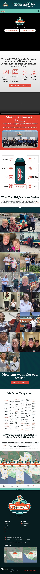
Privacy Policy (26, 570)
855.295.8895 (19, 5)
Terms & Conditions (33, 570)
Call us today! (17, 3)
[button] (11, 30)
